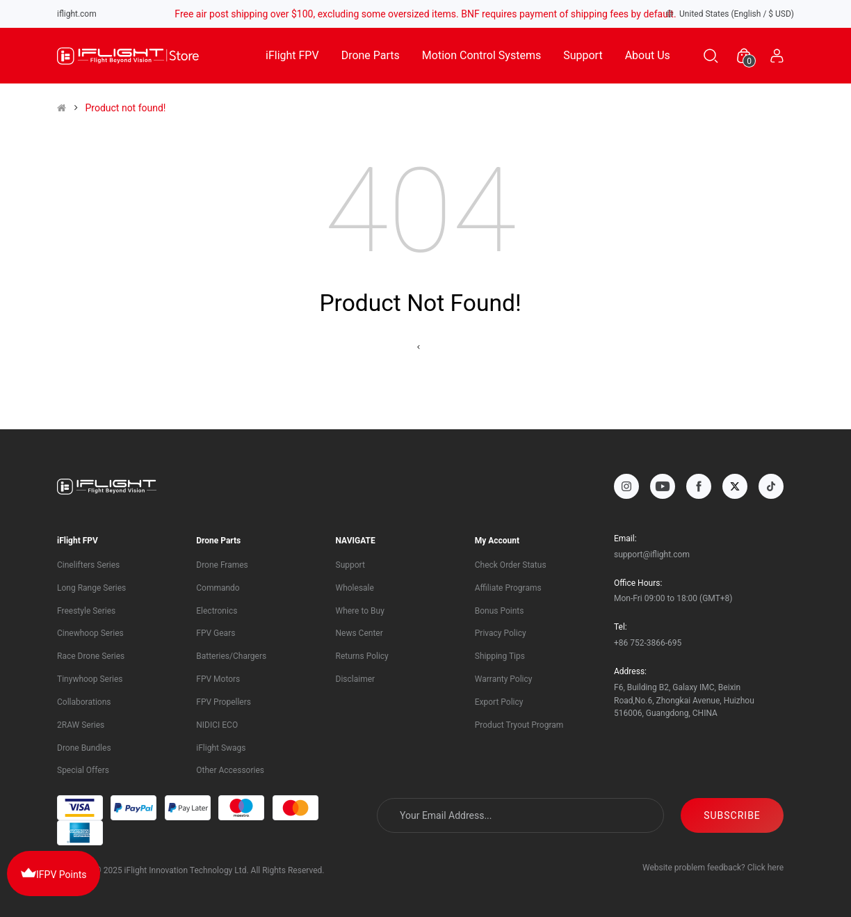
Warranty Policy (504, 679)
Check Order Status (510, 565)
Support (582, 55)
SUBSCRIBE (732, 815)
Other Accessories (230, 770)
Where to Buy (360, 611)
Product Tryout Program (519, 725)
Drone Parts (370, 55)
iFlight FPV (292, 55)
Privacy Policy (500, 633)
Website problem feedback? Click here (713, 867)
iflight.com (77, 14)
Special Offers (83, 770)
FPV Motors (218, 679)
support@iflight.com (652, 554)
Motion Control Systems (481, 55)
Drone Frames (222, 565)
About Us (647, 55)
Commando (217, 588)
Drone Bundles (84, 748)
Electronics (216, 611)
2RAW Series (80, 725)
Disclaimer (355, 679)
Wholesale (355, 588)
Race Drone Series (90, 656)
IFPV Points (53, 872)
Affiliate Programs (508, 588)
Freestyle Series (86, 611)
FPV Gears (215, 633)
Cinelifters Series (88, 565)
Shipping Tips (500, 656)
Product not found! (125, 108)
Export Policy (499, 702)
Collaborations (84, 702)
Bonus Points (499, 611)
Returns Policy (362, 656)
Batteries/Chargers (231, 656)
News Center (359, 633)
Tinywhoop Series (89, 679)
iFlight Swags (220, 748)
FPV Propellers (223, 702)
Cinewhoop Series (90, 633)
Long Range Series (91, 588)
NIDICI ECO (217, 725)
